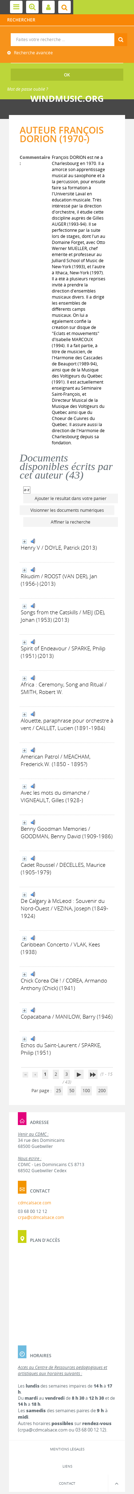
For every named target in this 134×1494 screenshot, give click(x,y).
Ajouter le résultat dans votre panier (70, 498)
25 (58, 1091)
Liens (67, 1466)
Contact (67, 1483)
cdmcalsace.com (34, 1203)
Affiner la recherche (70, 522)
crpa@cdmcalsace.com (41, 1217)
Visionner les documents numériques (67, 510)
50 (71, 1091)
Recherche (67, 33)
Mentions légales (67, 1448)
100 (86, 1091)
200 (102, 1091)
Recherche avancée (33, 53)
